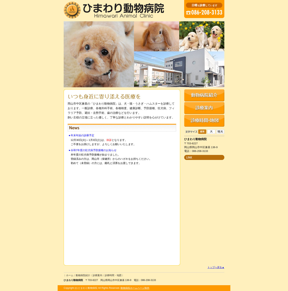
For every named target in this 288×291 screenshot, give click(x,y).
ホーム (69, 275)
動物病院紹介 (83, 275)
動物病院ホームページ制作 (135, 288)
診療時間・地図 (113, 275)
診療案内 (97, 275)
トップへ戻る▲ (215, 267)
